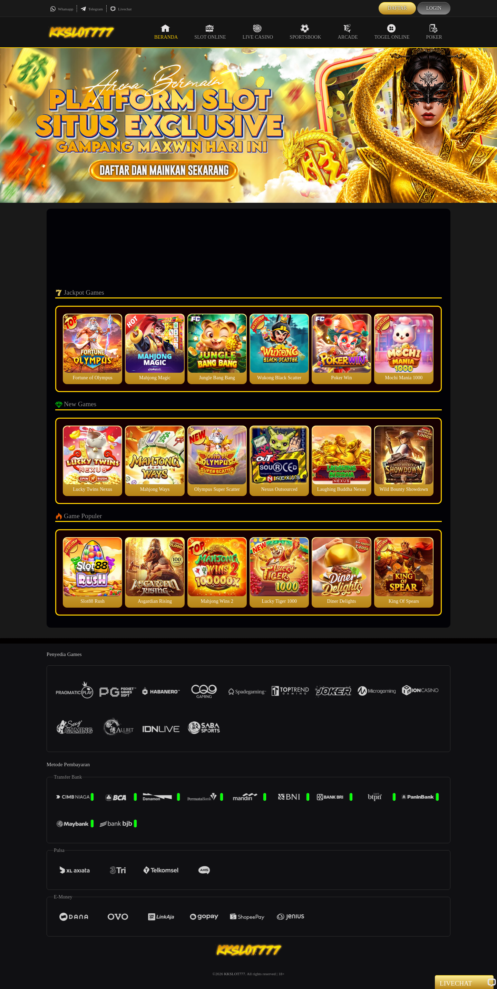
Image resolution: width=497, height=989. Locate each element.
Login (433, 8)
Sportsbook (305, 32)
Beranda (166, 32)
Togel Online (392, 32)
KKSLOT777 (234, 974)
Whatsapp (61, 9)
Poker (434, 32)
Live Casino (258, 32)
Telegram (91, 9)
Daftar (397, 8)
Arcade (348, 32)
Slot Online (210, 32)
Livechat (120, 9)
